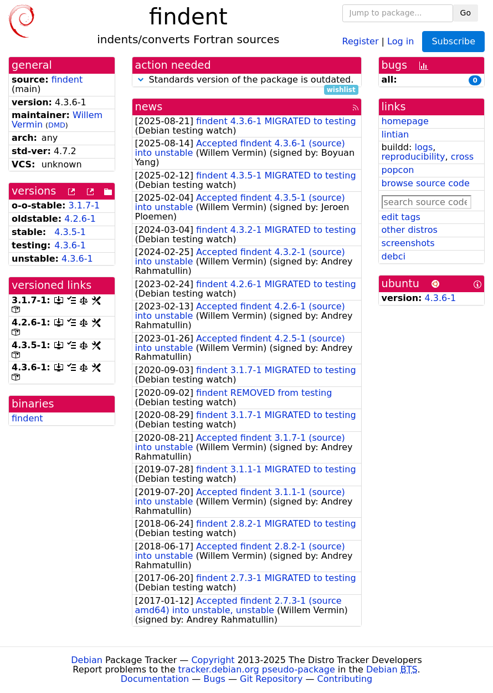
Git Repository (271, 679)
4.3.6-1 (70, 245)
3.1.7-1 (84, 205)
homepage (405, 121)
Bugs (214, 679)
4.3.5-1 (70, 232)
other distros (410, 230)
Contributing (345, 679)
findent (67, 79)
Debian (86, 660)
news (149, 106)
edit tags (401, 217)
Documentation (155, 679)
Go (465, 12)
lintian (395, 134)
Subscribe (453, 41)
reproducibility (413, 156)
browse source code (426, 183)
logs (423, 147)
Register (360, 40)
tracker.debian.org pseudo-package (256, 669)
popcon (398, 170)
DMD (56, 125)
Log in (400, 40)
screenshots (408, 243)
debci (393, 256)
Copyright (212, 660)
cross (462, 156)
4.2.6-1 (80, 218)
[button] (140, 79)
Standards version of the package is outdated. (246, 80)
